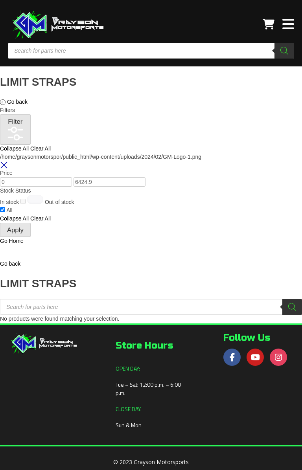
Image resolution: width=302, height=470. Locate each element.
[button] (10, 264)
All (9, 210)
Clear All (40, 148)
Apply (15, 230)
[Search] (284, 51)
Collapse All (14, 148)
